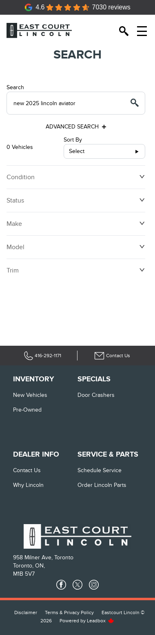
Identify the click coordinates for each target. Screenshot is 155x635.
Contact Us (27, 470)
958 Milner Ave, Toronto (43, 557)
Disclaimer (25, 612)
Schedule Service (100, 470)
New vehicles (30, 395)
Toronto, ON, (29, 565)
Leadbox (100, 621)
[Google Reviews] (77, 7)
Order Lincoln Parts (102, 485)
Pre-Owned (27, 409)
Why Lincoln (28, 485)
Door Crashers (96, 395)
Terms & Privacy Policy (69, 612)
